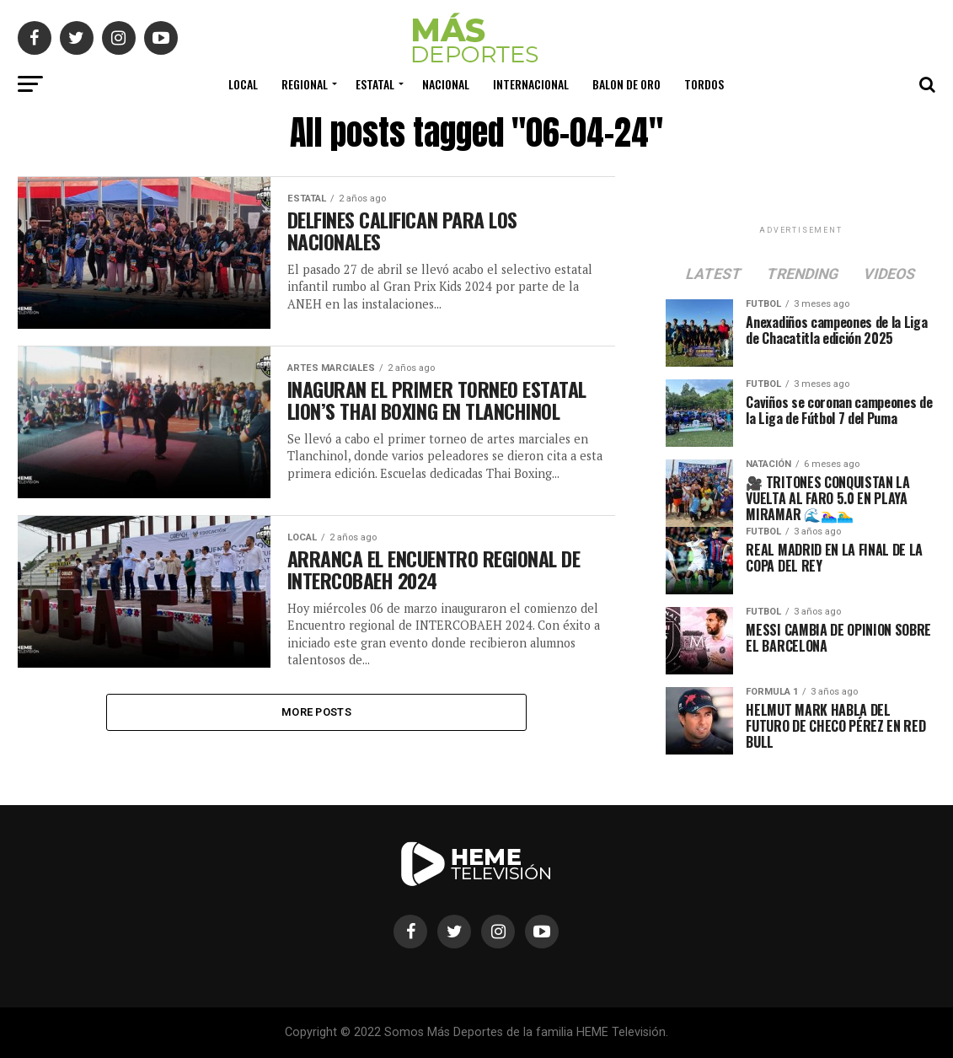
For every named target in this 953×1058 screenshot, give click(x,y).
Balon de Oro (626, 84)
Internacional (531, 84)
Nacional (445, 84)
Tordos (704, 84)
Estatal (375, 84)
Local (243, 84)
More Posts (316, 712)
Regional (304, 84)
